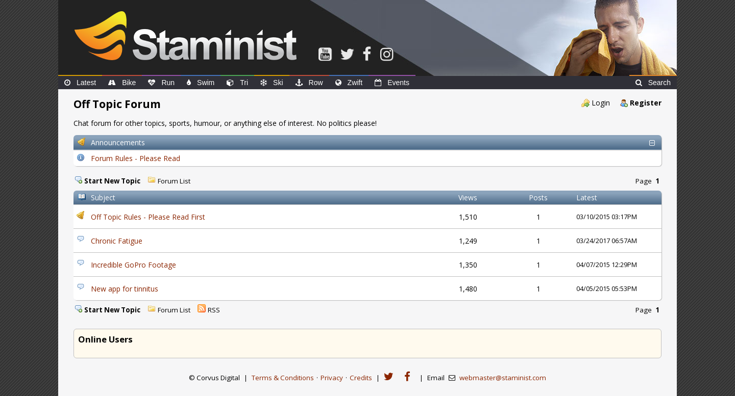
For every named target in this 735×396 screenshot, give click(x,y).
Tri (237, 82)
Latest (80, 82)
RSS (214, 309)
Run (161, 82)
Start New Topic (112, 181)
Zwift (349, 82)
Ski (271, 82)
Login (601, 103)
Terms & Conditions (283, 377)
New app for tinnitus (124, 289)
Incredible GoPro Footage (133, 265)
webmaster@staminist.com (502, 377)
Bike (122, 82)
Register (646, 103)
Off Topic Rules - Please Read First (148, 217)
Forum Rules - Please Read (135, 158)
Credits (361, 377)
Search (653, 82)
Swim (200, 82)
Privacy (332, 377)
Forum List (174, 181)
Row (309, 82)
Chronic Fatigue (116, 241)
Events (392, 82)
